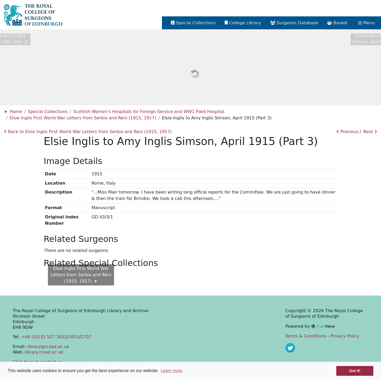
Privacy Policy (344, 336)
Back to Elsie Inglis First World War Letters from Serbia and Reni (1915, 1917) (88, 131)
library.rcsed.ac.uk (44, 352)
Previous (347, 131)
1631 (74, 336)
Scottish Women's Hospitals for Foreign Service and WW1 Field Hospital (148, 111)
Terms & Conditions (305, 336)
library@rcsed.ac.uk (48, 346)
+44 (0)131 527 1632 (44, 336)
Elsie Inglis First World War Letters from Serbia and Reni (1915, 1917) (83, 117)
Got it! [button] (354, 371)
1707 (86, 336)
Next (370, 131)
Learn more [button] (171, 370)
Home (16, 111)
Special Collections (47, 111)
